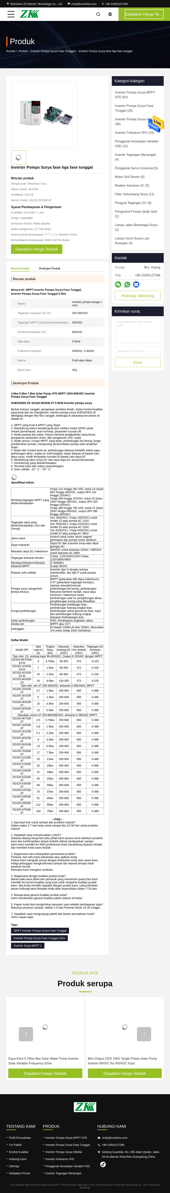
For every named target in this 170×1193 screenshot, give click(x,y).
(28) (134, 108)
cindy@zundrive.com (82, 4)
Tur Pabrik (15, 1144)
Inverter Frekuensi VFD (60, 1159)
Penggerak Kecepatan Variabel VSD (68, 1166)
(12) (136, 144)
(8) (133, 203)
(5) (136, 168)
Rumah (10, 51)
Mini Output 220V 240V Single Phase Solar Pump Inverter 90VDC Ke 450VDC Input (122, 1061)
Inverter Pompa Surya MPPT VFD (66, 1137)
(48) (135, 122)
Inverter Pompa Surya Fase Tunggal (53, 51)
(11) (134, 194)
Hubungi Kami (17, 1159)
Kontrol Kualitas (18, 1152)
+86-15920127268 (114, 4)
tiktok (103, 1164)
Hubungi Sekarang (137, 296)
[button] (26, 1034)
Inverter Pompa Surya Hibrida (64, 1152)
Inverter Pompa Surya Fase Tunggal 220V (39, 938)
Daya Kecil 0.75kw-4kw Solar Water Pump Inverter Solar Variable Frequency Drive (43, 1061)
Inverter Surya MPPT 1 (28, 945)
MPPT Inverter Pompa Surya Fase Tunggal (40, 930)
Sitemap (14, 1166)
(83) (135, 95)
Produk (22, 51)
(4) (135, 157)
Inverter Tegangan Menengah (64, 1173)
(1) (136, 214)
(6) (129, 177)
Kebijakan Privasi (19, 1173)
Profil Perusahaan (20, 1137)
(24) (134, 132)
